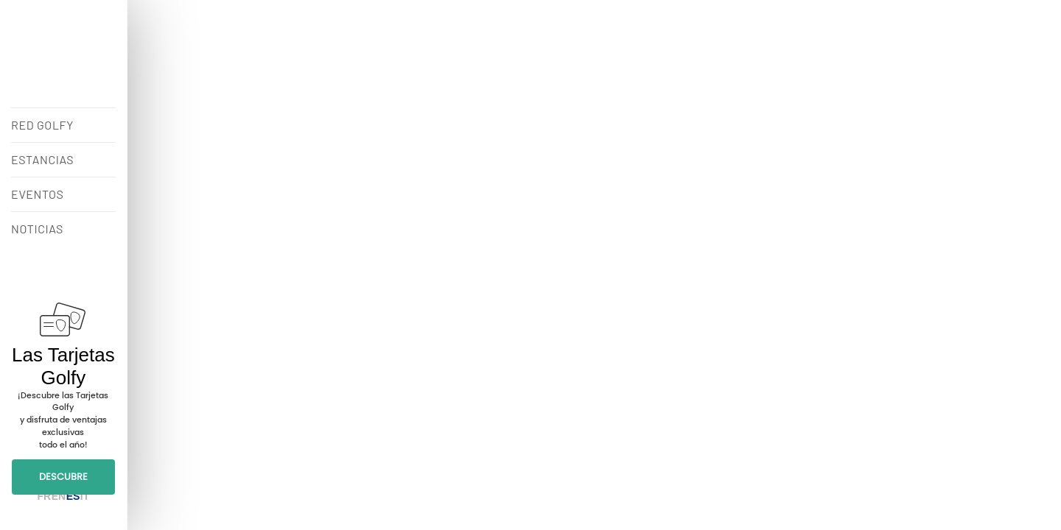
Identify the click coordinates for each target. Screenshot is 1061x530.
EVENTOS (37, 194)
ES (73, 496)
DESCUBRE (63, 477)
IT (84, 496)
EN (59, 496)
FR (44, 496)
